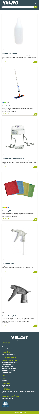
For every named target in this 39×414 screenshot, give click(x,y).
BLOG (4, 375)
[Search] (35, 7)
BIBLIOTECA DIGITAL (9, 357)
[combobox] (18, 7)
